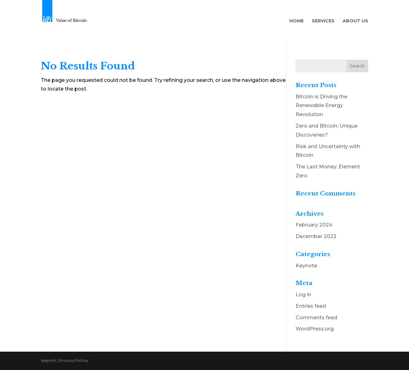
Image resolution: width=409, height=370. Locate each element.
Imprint (49, 360)
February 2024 (314, 225)
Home (296, 21)
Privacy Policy (73, 360)
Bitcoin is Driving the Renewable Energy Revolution (321, 106)
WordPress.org (315, 329)
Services (323, 21)
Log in (303, 294)
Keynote (306, 266)
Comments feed (316, 318)
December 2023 (316, 236)
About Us (355, 21)
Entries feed (311, 306)
